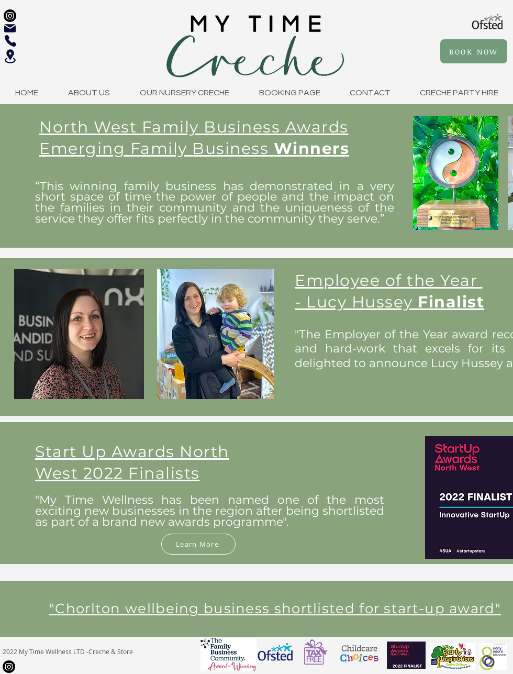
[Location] (10, 56)
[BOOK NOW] (473, 51)
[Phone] (10, 41)
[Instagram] (10, 15)
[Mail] (10, 28)
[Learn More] (198, 544)
